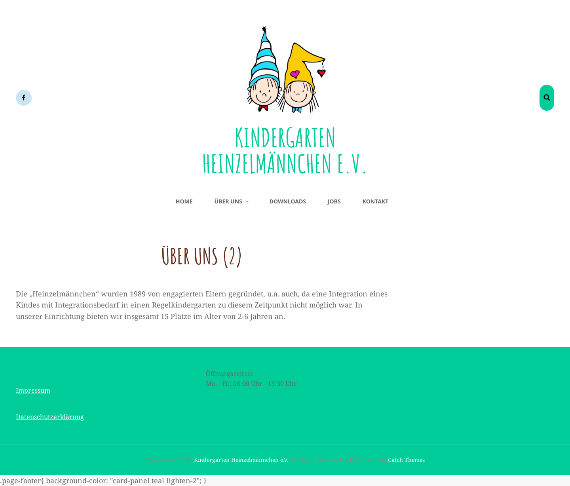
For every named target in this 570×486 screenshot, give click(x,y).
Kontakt (376, 201)
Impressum (33, 390)
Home (184, 201)
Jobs (334, 201)
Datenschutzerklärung (50, 416)
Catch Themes (406, 459)
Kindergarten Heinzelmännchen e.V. (285, 149)
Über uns (232, 201)
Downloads (288, 201)
